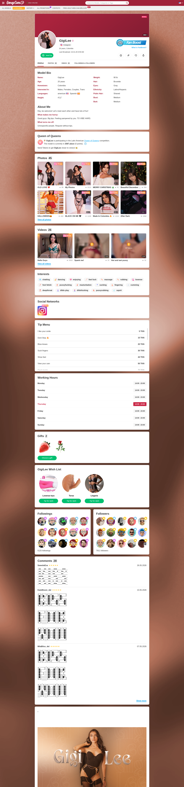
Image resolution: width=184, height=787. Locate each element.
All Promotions (44, 8)
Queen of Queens (91, 141)
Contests (56, 8)
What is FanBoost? (139, 47)
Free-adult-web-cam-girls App (75, 8)
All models (6, 8)
